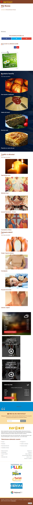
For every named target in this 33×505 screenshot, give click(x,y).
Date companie (28, 453)
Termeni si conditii (27, 458)
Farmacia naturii (24, 445)
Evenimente (4, 452)
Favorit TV (19, 406)
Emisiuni (3, 443)
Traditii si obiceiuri (24, 443)
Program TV (23, 441)
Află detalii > (13, 500)
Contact (29, 452)
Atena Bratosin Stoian (11, 9)
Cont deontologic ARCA (26, 455)
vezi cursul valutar (9, 397)
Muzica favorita (5, 450)
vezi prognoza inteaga (10, 331)
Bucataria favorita (5, 445)
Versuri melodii (5, 453)
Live (2, 455)
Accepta (30, 503)
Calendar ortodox (5, 447)
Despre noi (29, 450)
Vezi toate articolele (5, 76)
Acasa (3, 441)
